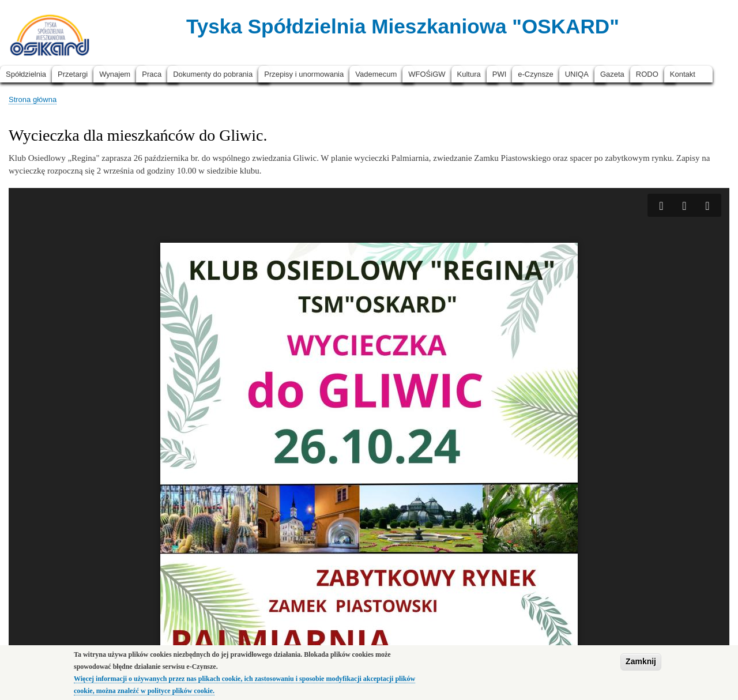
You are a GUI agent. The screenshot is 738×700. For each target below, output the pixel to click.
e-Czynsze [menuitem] (535, 74)
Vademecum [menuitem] (376, 74)
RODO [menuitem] (647, 74)
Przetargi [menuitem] (73, 74)
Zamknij (641, 662)
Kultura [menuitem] (469, 74)
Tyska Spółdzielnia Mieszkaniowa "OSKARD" (402, 26)
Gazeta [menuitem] (612, 74)
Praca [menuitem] (151, 74)
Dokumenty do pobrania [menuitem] (213, 74)
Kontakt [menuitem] (682, 74)
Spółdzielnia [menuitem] (26, 74)
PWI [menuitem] (499, 74)
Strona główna (33, 99)
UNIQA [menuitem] (577, 74)
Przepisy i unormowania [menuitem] (304, 74)
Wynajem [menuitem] (114, 74)
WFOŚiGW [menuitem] (426, 74)
